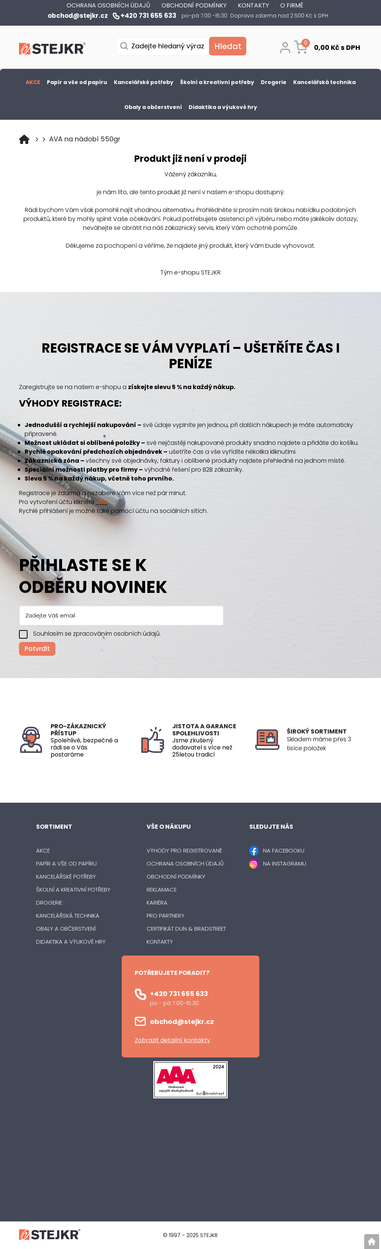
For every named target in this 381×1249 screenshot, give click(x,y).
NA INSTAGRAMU (284, 863)
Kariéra (157, 902)
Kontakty (160, 941)
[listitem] (324, 744)
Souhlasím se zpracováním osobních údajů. (97, 633)
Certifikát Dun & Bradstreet (186, 928)
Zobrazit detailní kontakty (172, 1040)
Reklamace (162, 889)
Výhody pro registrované (184, 850)
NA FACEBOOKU (283, 850)
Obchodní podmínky (176, 876)
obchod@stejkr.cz (182, 1021)
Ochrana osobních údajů (185, 863)
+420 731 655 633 (179, 993)
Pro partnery (166, 915)
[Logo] (52, 49)
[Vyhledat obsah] (227, 46)
